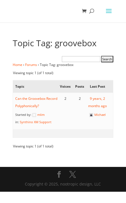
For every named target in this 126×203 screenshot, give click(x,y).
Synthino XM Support (35, 122)
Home (17, 64)
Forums (31, 64)
